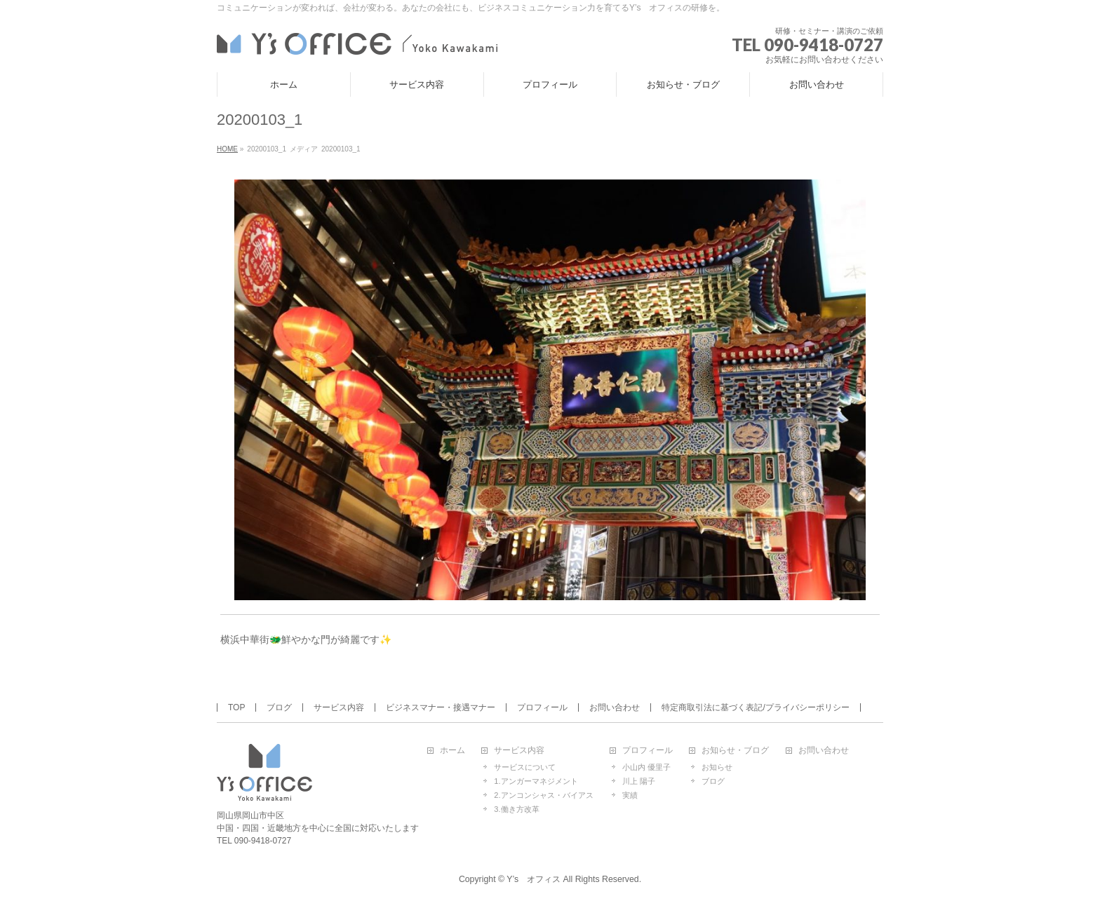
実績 (630, 795)
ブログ (279, 707)
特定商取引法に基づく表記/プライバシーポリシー (755, 707)
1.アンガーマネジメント (535, 781)
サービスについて (525, 767)
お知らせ (717, 767)
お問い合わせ (614, 707)
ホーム (452, 750)
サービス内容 (339, 707)
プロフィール (542, 707)
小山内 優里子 (646, 767)
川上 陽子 (638, 781)
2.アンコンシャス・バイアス (543, 795)
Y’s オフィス (534, 879)
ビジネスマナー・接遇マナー (440, 707)
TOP (236, 707)
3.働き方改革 (516, 809)
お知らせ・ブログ (735, 750)
